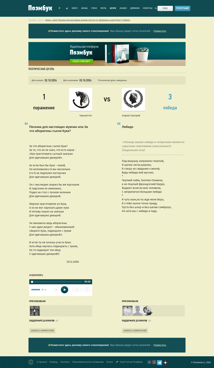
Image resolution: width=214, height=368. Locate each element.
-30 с (87, 289)
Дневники (135, 8)
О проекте (42, 362)
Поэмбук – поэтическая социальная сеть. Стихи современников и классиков (40, 8)
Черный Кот (85, 115)
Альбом (123, 8)
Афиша (84, 8)
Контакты (65, 362)
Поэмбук (32, 20)
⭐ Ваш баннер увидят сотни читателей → (107, 31)
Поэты (103, 8)
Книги (75, 8)
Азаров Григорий (131, 115)
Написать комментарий (42, 330)
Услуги (109, 362)
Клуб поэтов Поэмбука (129, 362)
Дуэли (113, 8)
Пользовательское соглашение (88, 362)
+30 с (76, 289)
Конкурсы (147, 8)
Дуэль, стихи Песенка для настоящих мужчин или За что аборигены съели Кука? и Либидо (87, 20)
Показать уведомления (60, 8)
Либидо (127, 127)
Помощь (53, 362)
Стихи (94, 8)
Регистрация (182, 8)
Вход (165, 8)
